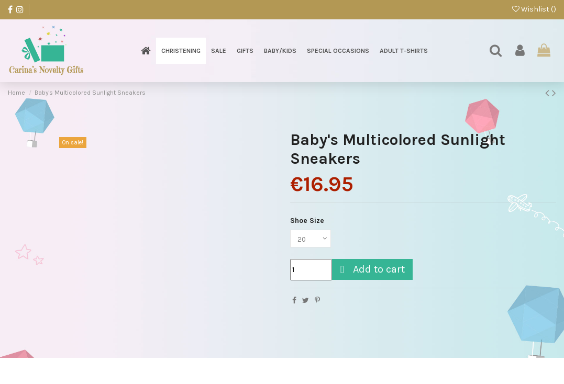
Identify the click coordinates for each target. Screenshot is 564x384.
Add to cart (371, 270)
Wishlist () (534, 9)
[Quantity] (311, 270)
